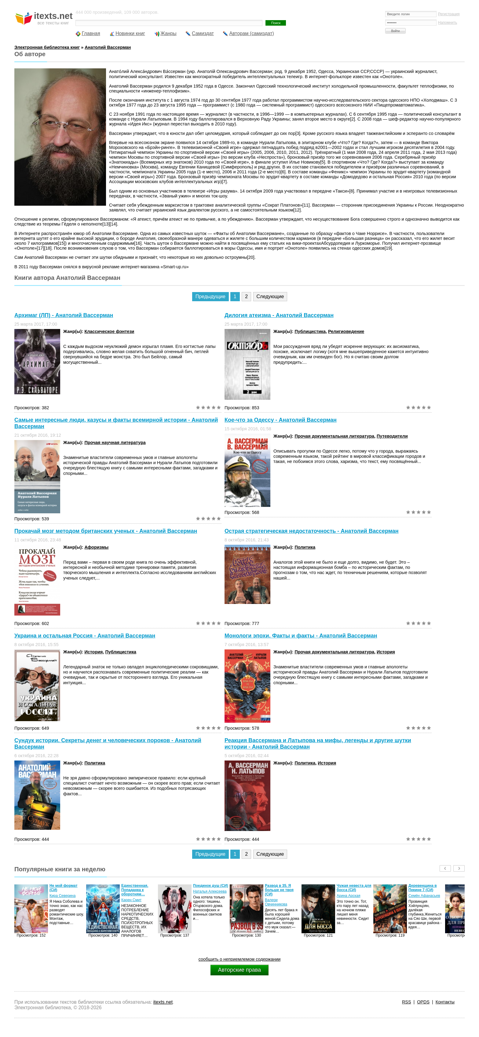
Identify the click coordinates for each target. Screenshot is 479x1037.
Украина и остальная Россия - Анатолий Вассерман (84, 636)
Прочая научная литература (114, 442)
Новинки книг (130, 33)
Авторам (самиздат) (251, 33)
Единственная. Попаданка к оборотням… (134, 889)
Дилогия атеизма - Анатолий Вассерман (279, 315)
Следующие (270, 296)
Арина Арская (348, 896)
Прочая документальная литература (334, 436)
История (93, 651)
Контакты (445, 1001)
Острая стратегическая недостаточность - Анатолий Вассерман (312, 531)
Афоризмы (96, 547)
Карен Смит (131, 900)
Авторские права (239, 970)
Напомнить (447, 22)
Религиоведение (346, 331)
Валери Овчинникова (276, 902)
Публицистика (310, 331)
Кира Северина (62, 896)
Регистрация (449, 14)
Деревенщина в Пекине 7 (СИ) (422, 887)
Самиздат (203, 33)
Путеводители (392, 436)
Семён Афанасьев (424, 896)
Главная (91, 33)
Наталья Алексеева (210, 891)
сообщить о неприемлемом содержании (240, 959)
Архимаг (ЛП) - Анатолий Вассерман (63, 315)
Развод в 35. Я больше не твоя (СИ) (279, 889)
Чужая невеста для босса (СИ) (354, 887)
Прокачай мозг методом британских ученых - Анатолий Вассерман (105, 531)
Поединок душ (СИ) (210, 885)
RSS (406, 1001)
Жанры (168, 33)
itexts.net (163, 1002)
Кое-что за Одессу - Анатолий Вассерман (281, 420)
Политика (304, 547)
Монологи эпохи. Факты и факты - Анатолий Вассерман (301, 636)
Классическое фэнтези (109, 331)
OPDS (423, 1001)
